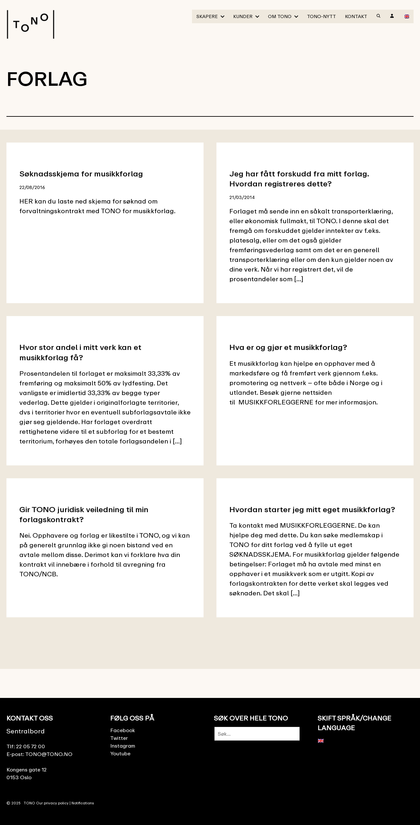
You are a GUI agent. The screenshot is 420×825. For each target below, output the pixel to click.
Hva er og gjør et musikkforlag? (288, 347)
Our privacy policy (52, 803)
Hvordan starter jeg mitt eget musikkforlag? (312, 509)
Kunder (243, 16)
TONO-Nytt (321, 16)
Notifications (83, 803)
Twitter (119, 738)
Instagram (122, 745)
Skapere (207, 16)
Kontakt (356, 16)
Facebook (122, 730)
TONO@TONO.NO (48, 754)
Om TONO (279, 16)
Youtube (120, 753)
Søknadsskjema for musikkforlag (81, 173)
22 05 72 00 (30, 746)
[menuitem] (407, 16)
